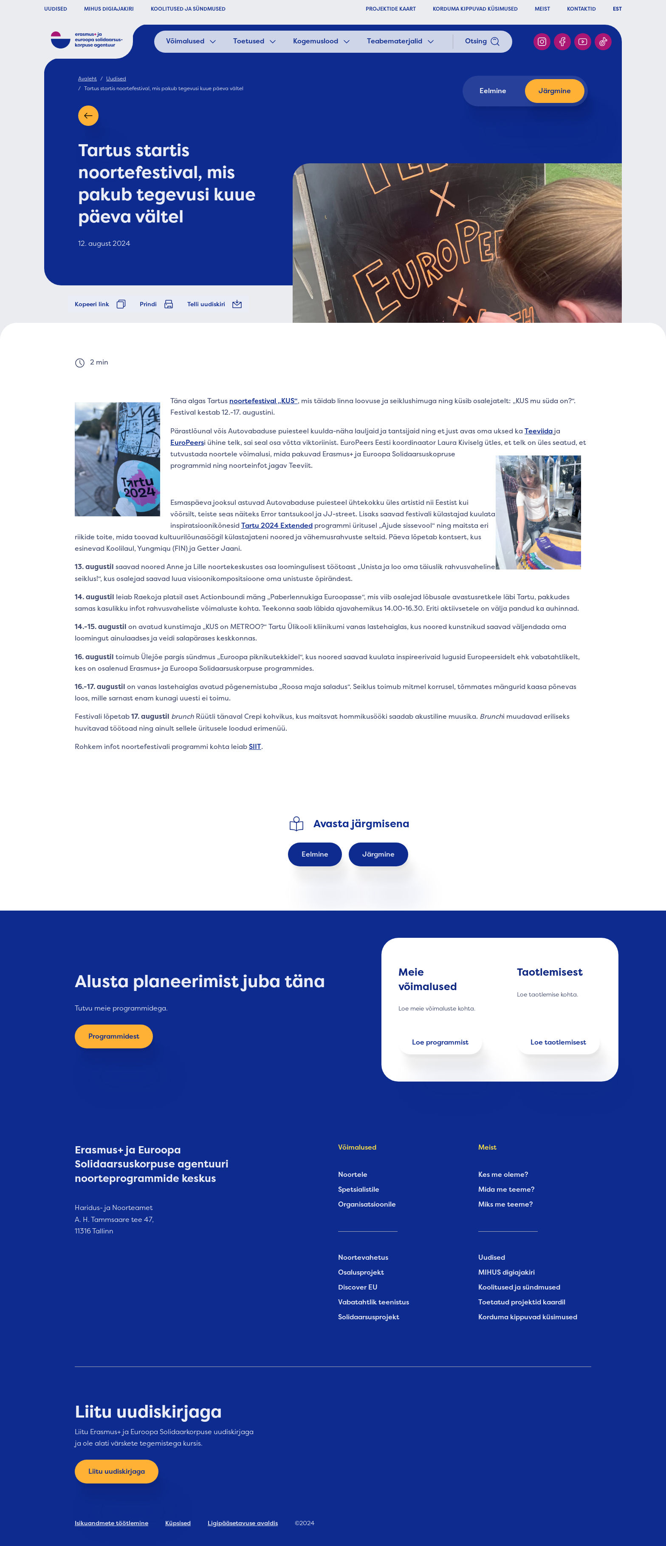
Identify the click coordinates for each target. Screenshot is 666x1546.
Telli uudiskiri (214, 304)
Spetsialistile (358, 1189)
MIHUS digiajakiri (506, 1272)
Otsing (482, 42)
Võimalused (192, 42)
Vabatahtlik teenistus (373, 1302)
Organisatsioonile (367, 1204)
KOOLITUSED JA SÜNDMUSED (188, 9)
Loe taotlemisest (558, 1042)
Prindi (157, 304)
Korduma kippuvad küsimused (527, 1317)
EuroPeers (187, 443)
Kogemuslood (322, 42)
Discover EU (358, 1287)
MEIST (542, 9)
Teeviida (539, 431)
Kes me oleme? (503, 1175)
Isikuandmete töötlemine (111, 1523)
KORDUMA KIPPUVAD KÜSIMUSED (475, 9)
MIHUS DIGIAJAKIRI (109, 9)
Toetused (255, 42)
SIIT (255, 747)
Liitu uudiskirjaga (116, 1471)
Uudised (116, 79)
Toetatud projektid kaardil (521, 1302)
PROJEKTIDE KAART (391, 9)
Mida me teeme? (506, 1189)
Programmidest (113, 1036)
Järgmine (555, 91)
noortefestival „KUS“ (263, 401)
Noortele (352, 1175)
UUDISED (55, 9)
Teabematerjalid (401, 42)
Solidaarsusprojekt (368, 1317)
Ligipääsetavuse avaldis (243, 1523)
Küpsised (178, 1523)
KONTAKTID (581, 9)
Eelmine (493, 91)
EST (617, 9)
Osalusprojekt (361, 1272)
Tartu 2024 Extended (277, 526)
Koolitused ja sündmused (519, 1287)
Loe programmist (440, 1042)
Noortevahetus (363, 1257)
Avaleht (87, 79)
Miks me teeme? (505, 1204)
